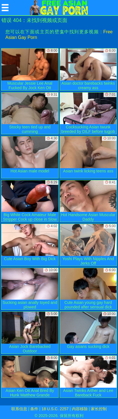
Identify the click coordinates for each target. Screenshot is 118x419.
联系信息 (19, 409)
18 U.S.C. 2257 (55, 409)
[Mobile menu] (5, 7)
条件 (34, 409)
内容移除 (80, 409)
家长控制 (99, 409)
